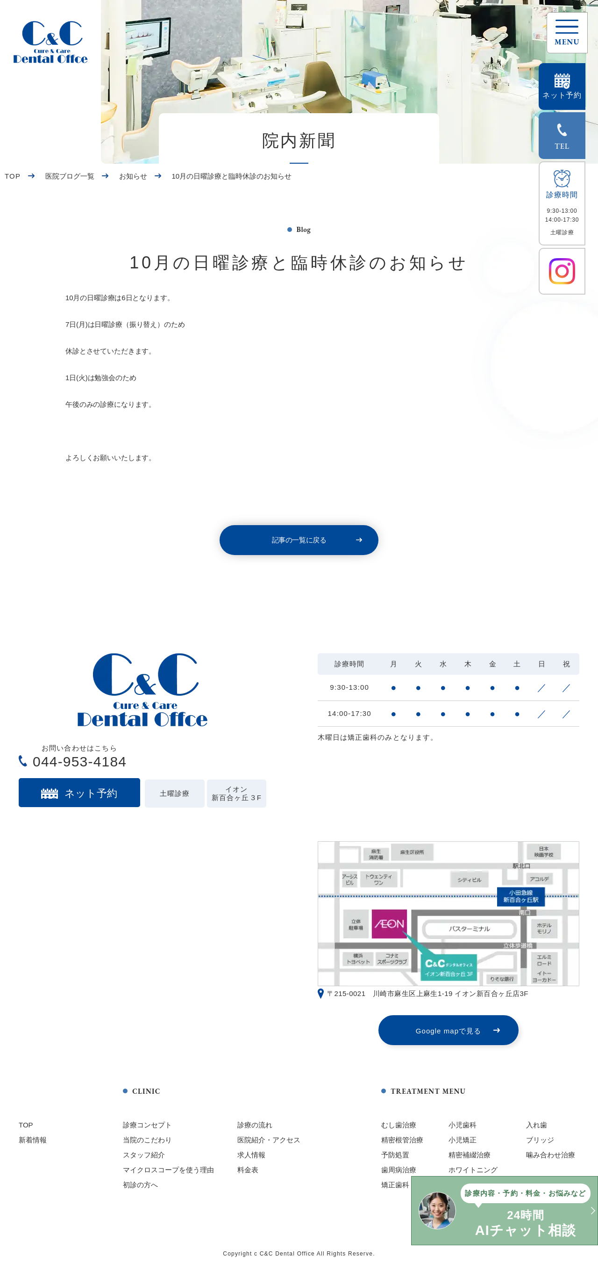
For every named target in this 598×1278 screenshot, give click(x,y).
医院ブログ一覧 (69, 176)
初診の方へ (140, 1185)
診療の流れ (254, 1125)
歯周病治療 (398, 1170)
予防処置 (395, 1155)
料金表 (247, 1170)
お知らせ (133, 176)
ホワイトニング (473, 1170)
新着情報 (33, 1140)
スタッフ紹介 (144, 1155)
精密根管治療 (402, 1140)
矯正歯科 (395, 1185)
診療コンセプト (147, 1125)
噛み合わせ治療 (550, 1155)
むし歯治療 (398, 1125)
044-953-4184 (80, 761)
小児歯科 (462, 1125)
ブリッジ (540, 1140)
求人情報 (251, 1155)
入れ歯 (536, 1125)
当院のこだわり (147, 1140)
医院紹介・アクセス (268, 1140)
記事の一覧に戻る (299, 540)
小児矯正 (462, 1140)
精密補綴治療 (469, 1155)
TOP (13, 176)
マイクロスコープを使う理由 (168, 1170)
